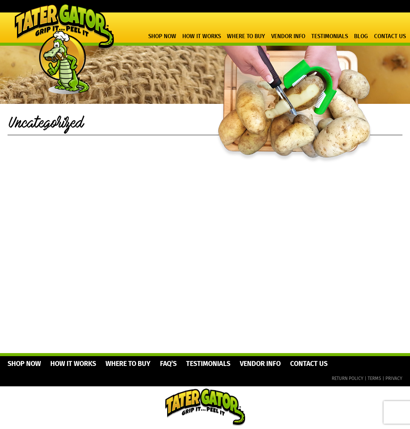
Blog (361, 36)
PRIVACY (393, 378)
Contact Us (390, 36)
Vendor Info (288, 36)
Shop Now (162, 36)
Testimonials (329, 36)
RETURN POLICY (347, 378)
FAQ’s (168, 364)
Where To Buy (246, 36)
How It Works (201, 36)
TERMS (374, 378)
